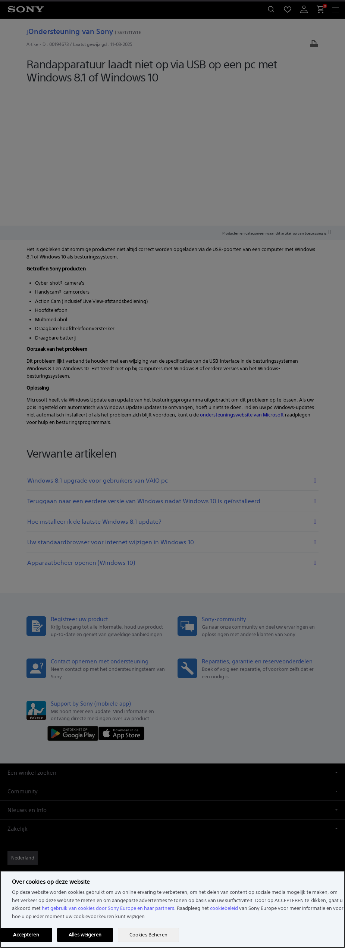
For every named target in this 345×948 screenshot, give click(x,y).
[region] (172, 909)
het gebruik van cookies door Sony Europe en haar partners (108, 908)
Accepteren (26, 935)
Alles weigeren (85, 935)
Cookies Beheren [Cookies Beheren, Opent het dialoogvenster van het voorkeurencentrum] (148, 935)
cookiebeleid (224, 908)
